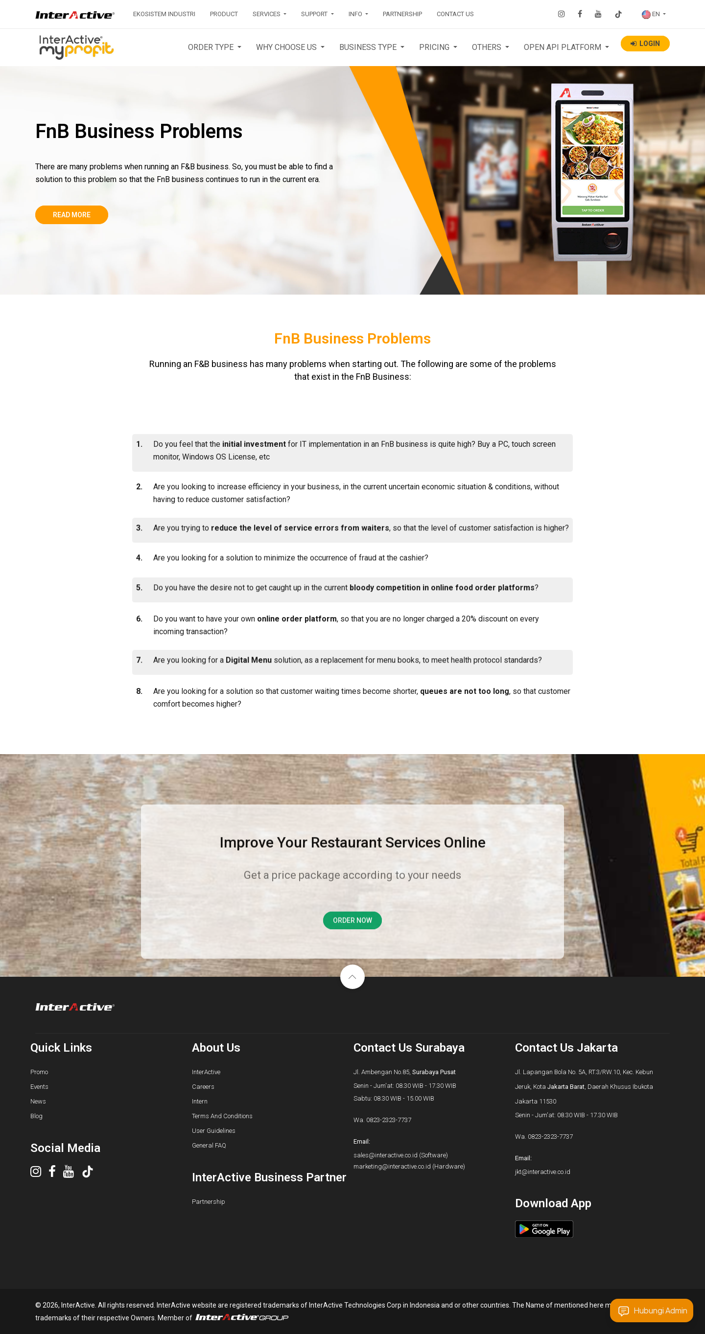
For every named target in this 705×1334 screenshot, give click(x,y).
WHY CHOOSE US (287, 47)
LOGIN (645, 43)
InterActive (206, 1072)
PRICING (435, 47)
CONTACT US (455, 14)
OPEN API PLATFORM (563, 47)
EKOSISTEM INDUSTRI (164, 14)
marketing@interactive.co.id (392, 1166)
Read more (74, 215)
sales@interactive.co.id (385, 1155)
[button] (654, 14)
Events (39, 1086)
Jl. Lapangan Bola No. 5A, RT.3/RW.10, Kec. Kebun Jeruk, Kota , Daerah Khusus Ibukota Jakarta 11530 (584, 1086)
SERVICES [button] (267, 14)
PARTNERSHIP (402, 14)
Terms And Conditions (222, 1116)
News (38, 1101)
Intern (200, 1101)
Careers (203, 1086)
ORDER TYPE (211, 47)
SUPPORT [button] (315, 14)
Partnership (208, 1201)
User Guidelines (213, 1130)
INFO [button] (356, 14)
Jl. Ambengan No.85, (404, 1072)
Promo (39, 1072)
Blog (36, 1116)
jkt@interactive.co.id (542, 1171)
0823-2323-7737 (388, 1120)
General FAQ (209, 1145)
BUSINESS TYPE (369, 47)
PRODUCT (224, 14)
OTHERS (487, 47)
